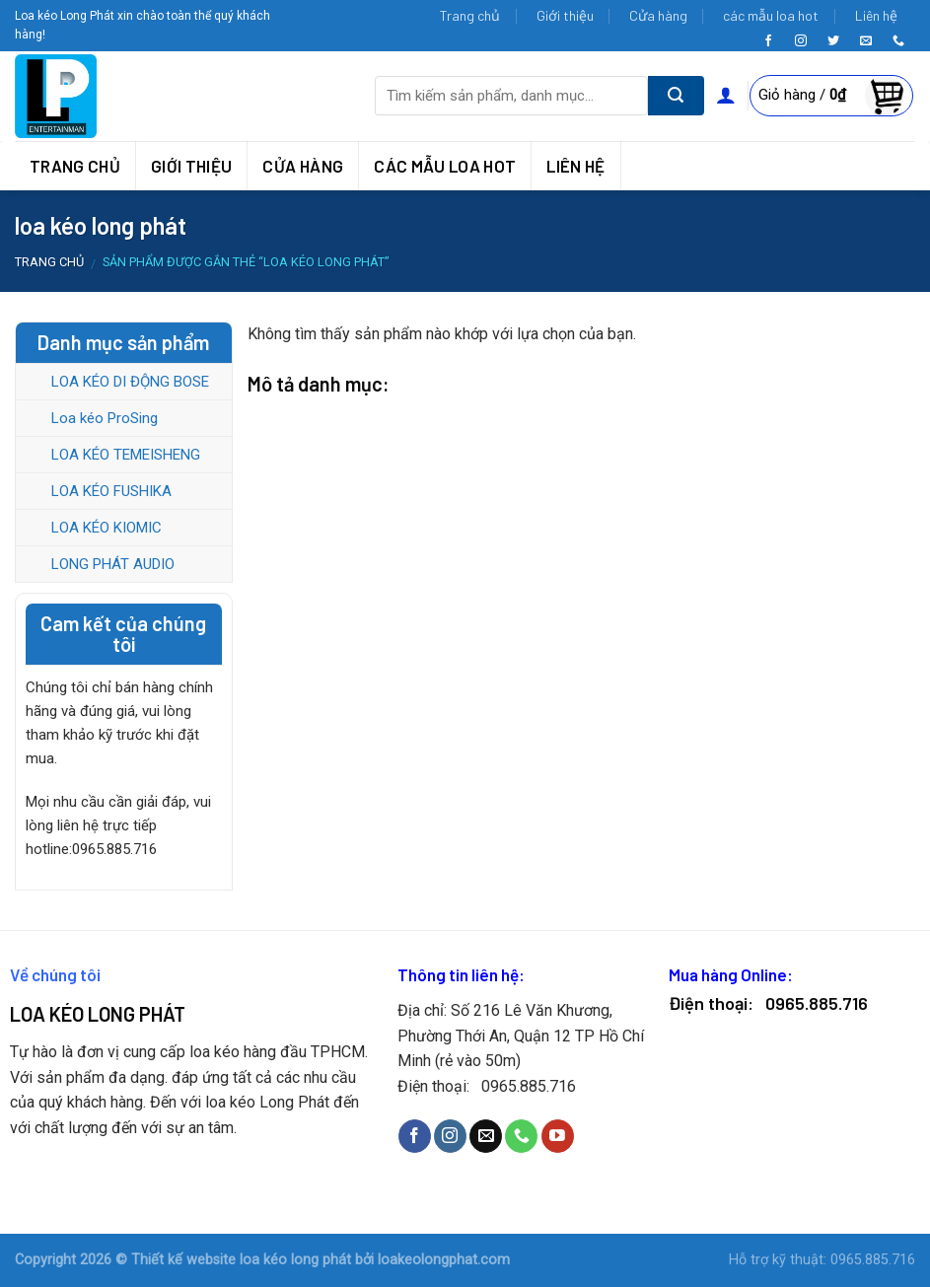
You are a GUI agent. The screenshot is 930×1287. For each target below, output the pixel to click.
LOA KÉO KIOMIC (106, 527)
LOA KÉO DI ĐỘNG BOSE (130, 382)
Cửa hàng (658, 15)
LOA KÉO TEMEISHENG (125, 455)
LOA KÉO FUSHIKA (111, 491)
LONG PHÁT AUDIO (113, 564)
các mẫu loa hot (771, 15)
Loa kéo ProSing (104, 418)
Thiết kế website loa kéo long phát (241, 1259)
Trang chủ (470, 15)
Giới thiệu (565, 15)
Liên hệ (876, 15)
